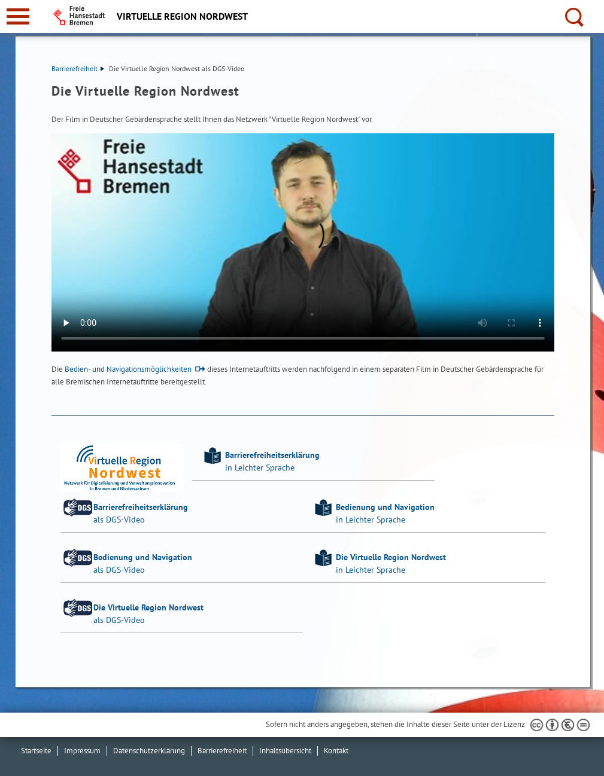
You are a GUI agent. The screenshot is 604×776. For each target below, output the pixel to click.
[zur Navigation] (18, 16)
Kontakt (336, 751)
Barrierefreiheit (77, 68)
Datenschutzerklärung (149, 751)
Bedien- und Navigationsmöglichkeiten (128, 369)
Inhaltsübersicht (285, 751)
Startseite (36, 751)
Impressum (82, 751)
